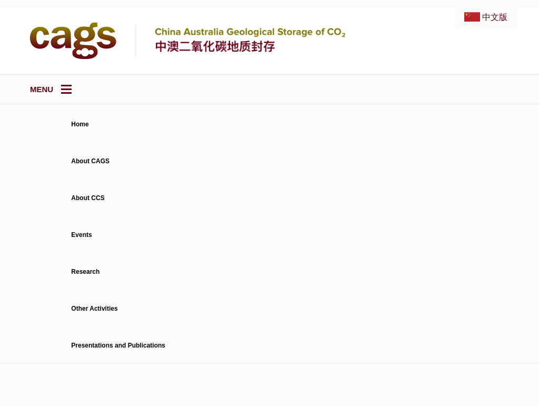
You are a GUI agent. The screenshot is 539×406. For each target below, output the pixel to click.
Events (81, 235)
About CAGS (90, 161)
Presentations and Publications (118, 345)
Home (79, 124)
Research (85, 271)
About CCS (87, 198)
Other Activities (94, 308)
